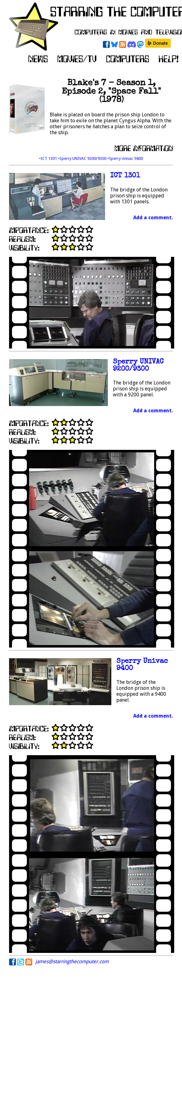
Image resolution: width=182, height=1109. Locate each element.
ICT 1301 (125, 176)
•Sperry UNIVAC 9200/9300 (82, 158)
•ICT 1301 (48, 158)
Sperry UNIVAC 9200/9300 (138, 366)
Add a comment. (153, 218)
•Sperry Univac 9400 (125, 158)
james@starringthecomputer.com (72, 961)
